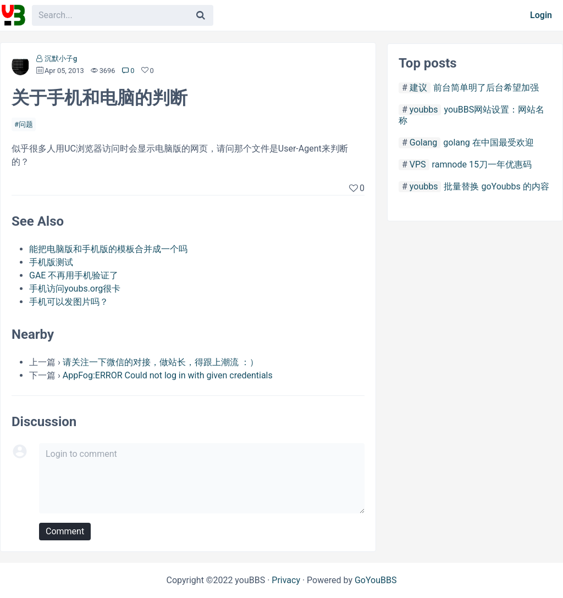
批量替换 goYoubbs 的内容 (496, 186)
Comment (65, 531)
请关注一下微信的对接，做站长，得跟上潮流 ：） (160, 362)
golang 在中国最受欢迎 (488, 142)
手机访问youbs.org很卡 (74, 288)
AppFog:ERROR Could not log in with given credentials (168, 375)
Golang (423, 142)
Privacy (286, 580)
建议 (418, 87)
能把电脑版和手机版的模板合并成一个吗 (108, 249)
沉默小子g (61, 58)
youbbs (424, 109)
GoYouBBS (376, 580)
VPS (418, 164)
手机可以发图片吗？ (68, 302)
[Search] (200, 15)
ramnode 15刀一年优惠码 (482, 164)
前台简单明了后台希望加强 (486, 87)
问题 (26, 124)
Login (541, 15)
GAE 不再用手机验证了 (73, 275)
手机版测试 (51, 262)
